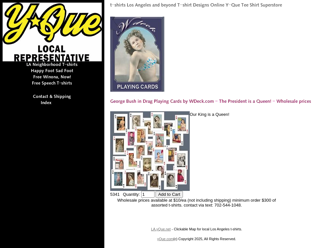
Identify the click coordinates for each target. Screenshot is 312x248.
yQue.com (165, 239)
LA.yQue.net (161, 229)
